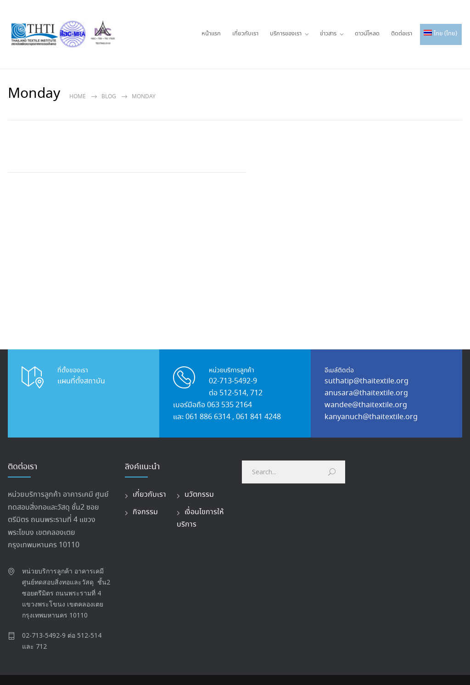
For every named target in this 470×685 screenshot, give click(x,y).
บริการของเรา (286, 33)
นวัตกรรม (199, 494)
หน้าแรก (211, 33)
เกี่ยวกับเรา (245, 33)
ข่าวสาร (328, 33)
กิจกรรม (145, 512)
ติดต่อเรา (401, 33)
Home (77, 97)
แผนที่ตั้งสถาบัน (81, 381)
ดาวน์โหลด (367, 33)
